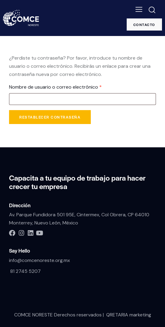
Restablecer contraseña (50, 117)
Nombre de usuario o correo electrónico (67, 86)
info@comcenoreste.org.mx (39, 260)
